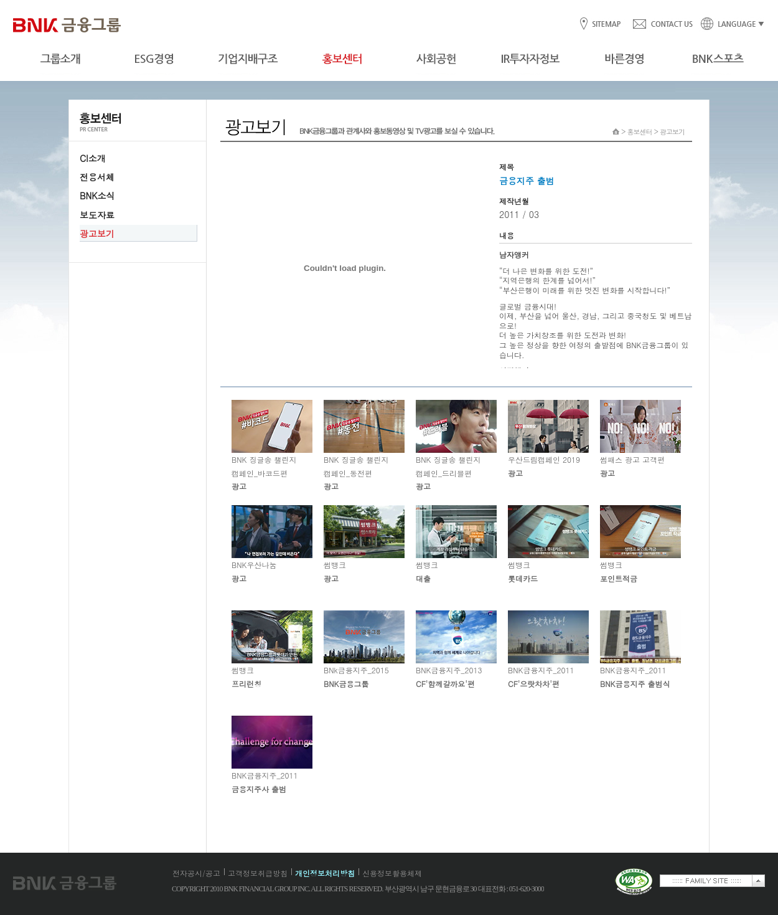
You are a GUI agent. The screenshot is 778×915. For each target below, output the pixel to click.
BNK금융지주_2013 (456, 649)
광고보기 (97, 233)
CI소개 (93, 158)
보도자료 (97, 215)
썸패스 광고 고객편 (640, 439)
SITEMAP (606, 24)
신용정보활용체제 (392, 873)
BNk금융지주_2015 (364, 649)
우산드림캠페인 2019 (548, 439)
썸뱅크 (364, 544)
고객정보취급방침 (258, 873)
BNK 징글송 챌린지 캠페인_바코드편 (272, 445)
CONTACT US (662, 24)
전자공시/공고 (196, 873)
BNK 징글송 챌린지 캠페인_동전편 (364, 445)
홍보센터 (639, 131)
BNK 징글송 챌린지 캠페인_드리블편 (456, 445)
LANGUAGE (729, 24)
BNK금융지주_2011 (548, 649)
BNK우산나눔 (272, 544)
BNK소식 (97, 195)
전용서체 (97, 177)
